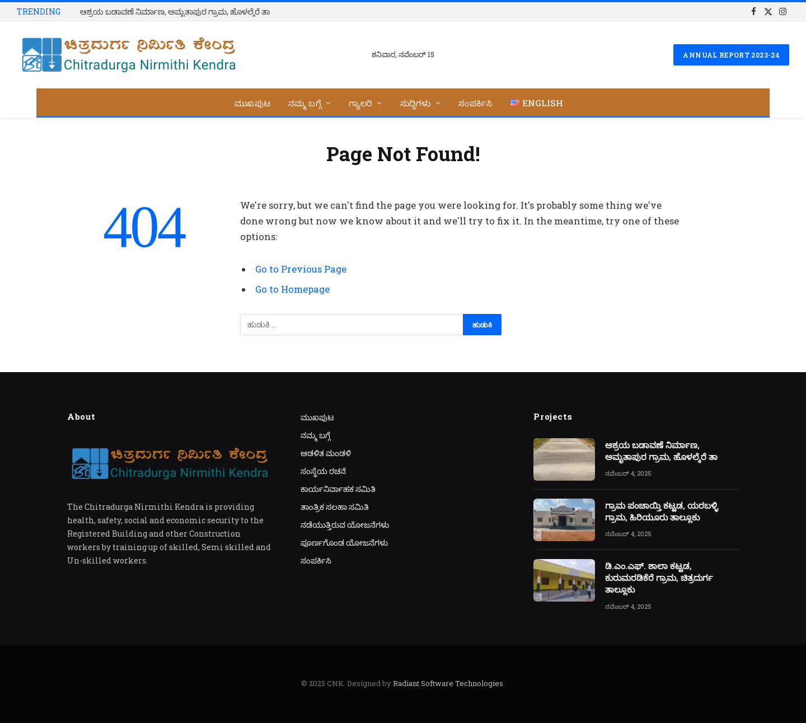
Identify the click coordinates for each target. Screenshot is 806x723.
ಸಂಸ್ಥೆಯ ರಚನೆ (323, 471)
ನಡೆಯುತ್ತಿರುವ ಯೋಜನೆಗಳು (345, 524)
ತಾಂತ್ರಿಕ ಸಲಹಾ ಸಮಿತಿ (335, 506)
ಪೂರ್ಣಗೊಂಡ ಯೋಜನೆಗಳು (344, 542)
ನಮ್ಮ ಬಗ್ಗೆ (304, 103)
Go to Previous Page (300, 269)
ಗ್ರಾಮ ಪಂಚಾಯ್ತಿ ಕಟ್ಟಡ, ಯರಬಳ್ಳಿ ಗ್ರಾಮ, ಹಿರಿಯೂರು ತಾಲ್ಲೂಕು (661, 511)
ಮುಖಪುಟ (252, 103)
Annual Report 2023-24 (731, 54)
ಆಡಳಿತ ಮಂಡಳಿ (326, 453)
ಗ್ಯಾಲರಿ (361, 103)
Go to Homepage (292, 289)
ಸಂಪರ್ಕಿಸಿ (475, 103)
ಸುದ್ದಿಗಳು (416, 103)
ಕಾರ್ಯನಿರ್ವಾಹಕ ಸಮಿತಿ (338, 488)
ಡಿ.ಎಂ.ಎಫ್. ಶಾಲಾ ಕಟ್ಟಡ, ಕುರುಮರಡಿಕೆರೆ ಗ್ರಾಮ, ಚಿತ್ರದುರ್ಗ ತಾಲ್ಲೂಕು (659, 577)
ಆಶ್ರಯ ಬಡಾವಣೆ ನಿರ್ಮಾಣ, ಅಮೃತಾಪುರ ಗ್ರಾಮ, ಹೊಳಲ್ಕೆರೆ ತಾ (175, 12)
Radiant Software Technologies (448, 683)
